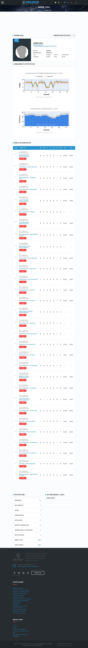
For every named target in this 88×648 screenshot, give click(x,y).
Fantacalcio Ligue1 (18, 595)
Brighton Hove (24, 376)
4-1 (23, 336)
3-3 (23, 226)
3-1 (23, 214)
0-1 (23, 169)
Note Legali (38, 643)
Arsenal (32, 355)
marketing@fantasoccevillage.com (28, 566)
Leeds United (23, 200)
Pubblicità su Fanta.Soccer (20, 634)
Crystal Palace (24, 222)
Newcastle (33, 189)
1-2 (23, 424)
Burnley (32, 323)
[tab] (46, 156)
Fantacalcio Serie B (18, 597)
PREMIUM (15, 636)
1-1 (23, 325)
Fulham (32, 212)
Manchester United (25, 311)
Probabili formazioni (19, 613)
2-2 (23, 204)
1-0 (23, 159)
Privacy (45, 643)
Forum (15, 627)
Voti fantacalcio (17, 608)
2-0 (23, 238)
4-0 (23, 260)
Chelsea (32, 301)
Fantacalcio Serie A (18, 588)
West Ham (33, 269)
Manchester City (24, 246)
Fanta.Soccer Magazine (19, 629)
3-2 (23, 282)
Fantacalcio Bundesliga (19, 593)
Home (38, 10)
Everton (32, 290)
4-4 (23, 315)
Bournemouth (23, 155)
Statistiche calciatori (19, 611)
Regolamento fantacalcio (20, 606)
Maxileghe (16, 604)
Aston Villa (23, 258)
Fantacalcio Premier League (21, 590)
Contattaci (38, 573)
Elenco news (51, 498)
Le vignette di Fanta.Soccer (21, 631)
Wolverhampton (24, 156)
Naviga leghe (16, 602)
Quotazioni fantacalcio (19, 609)
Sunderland (23, 279)
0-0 (23, 192)
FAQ (14, 633)
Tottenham (23, 167)
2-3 (23, 357)
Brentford (22, 334)
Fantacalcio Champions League (22, 599)
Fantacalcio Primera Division (21, 592)
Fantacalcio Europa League (21, 600)
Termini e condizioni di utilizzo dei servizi (37, 644)
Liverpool (33, 388)
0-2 (23, 402)
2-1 (23, 181)
